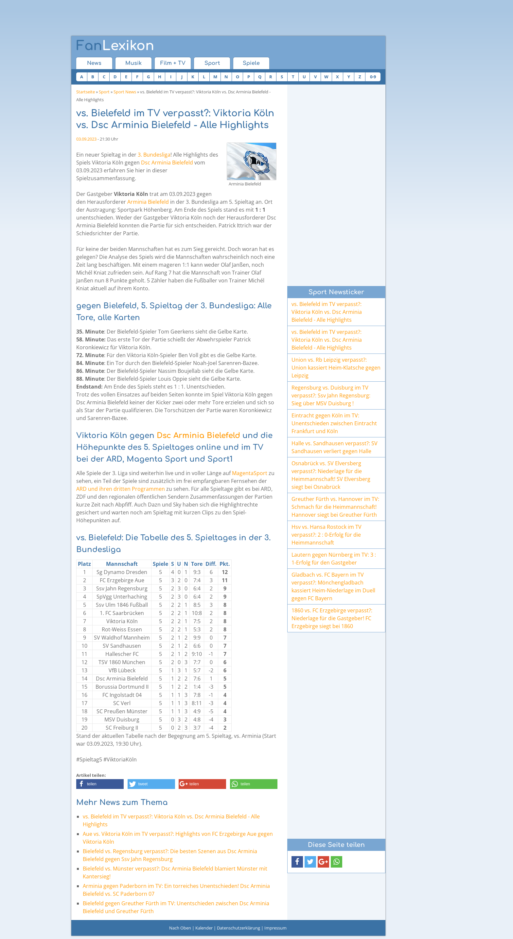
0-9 (373, 77)
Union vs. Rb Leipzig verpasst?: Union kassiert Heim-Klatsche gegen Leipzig (336, 367)
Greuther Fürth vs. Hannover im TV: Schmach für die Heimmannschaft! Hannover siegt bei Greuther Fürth (335, 506)
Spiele (251, 63)
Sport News (125, 92)
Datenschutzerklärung (238, 928)
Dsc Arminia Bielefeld (167, 162)
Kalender (204, 928)
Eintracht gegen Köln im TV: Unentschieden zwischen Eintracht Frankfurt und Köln (334, 423)
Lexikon (115, 46)
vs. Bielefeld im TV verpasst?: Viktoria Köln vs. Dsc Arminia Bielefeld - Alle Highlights (327, 311)
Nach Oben (180, 928)
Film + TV (173, 63)
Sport (212, 63)
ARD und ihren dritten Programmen (120, 488)
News (94, 63)
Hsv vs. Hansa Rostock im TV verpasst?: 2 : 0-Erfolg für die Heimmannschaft (327, 534)
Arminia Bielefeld (148, 201)
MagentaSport (249, 473)
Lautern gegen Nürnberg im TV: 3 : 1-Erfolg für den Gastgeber (334, 558)
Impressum (275, 928)
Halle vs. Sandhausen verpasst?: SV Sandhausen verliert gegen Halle (335, 447)
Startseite (85, 92)
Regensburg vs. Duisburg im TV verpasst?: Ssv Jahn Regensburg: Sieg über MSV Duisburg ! (331, 395)
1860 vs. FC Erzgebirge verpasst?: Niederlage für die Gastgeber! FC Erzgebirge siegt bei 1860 (332, 618)
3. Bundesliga (154, 154)
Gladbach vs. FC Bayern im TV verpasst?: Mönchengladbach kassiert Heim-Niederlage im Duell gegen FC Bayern (333, 586)
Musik (133, 63)
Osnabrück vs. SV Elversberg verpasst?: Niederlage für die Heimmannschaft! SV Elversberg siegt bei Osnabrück (331, 475)
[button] (100, 784)
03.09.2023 (86, 139)
